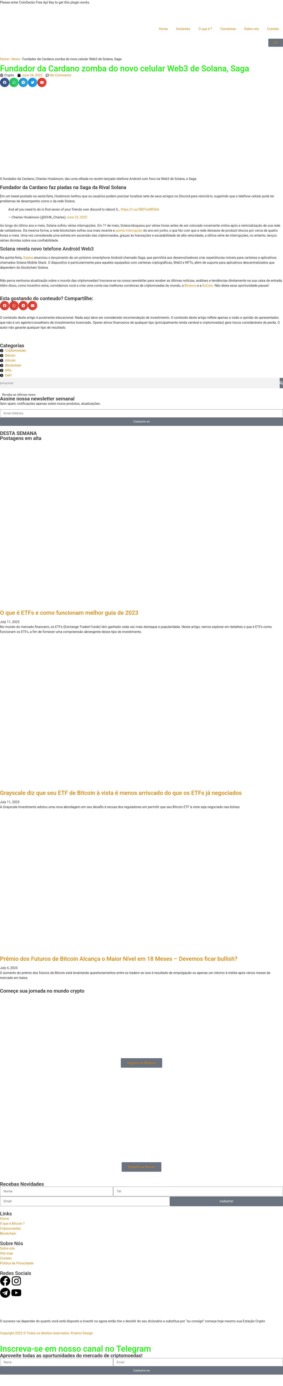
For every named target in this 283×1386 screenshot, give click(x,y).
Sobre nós (251, 29)
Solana (28, 258)
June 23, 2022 (77, 217)
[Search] (281, 383)
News (15, 59)
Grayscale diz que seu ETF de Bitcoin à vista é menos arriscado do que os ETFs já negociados (121, 792)
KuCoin (207, 286)
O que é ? (205, 29)
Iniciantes (183, 29)
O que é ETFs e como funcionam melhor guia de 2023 (69, 612)
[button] (4, 82)
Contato (273, 29)
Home (163, 29)
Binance (190, 286)
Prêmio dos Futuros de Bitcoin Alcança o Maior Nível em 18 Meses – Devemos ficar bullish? (118, 958)
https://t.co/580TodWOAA (140, 209)
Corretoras (228, 29)
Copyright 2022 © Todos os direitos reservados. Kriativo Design (46, 1333)
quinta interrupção (129, 230)
